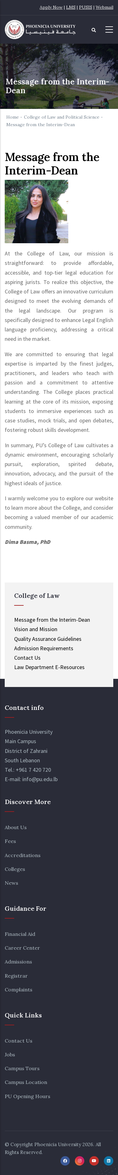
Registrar (16, 976)
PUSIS (85, 7)
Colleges (15, 869)
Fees (10, 841)
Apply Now (51, 7)
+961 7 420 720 (33, 769)
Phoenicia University (57, 1144)
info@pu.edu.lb (40, 779)
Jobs (10, 1054)
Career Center (22, 948)
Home (12, 117)
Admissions (18, 961)
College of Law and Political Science (61, 117)
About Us (16, 827)
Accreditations (23, 855)
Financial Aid (20, 934)
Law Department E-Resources (49, 667)
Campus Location (26, 1082)
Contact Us (18, 1041)
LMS (71, 7)
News (11, 883)
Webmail (104, 7)
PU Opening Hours (27, 1096)
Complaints (18, 989)
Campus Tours (22, 1068)
